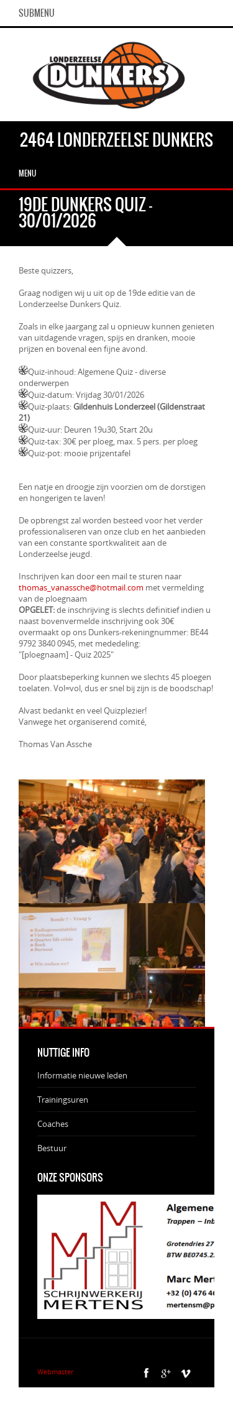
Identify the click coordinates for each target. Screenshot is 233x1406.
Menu (27, 173)
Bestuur (51, 1148)
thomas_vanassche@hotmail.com (82, 587)
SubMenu (37, 13)
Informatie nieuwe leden (82, 1075)
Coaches (52, 1123)
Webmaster (55, 1371)
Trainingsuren (62, 1099)
